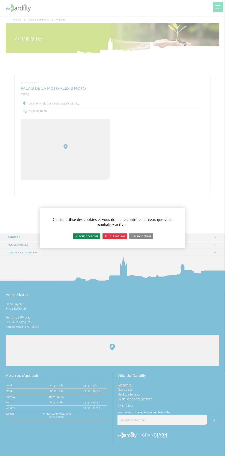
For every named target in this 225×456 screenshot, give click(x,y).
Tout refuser (114, 236)
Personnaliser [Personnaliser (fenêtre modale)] (141, 236)
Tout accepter (86, 236)
